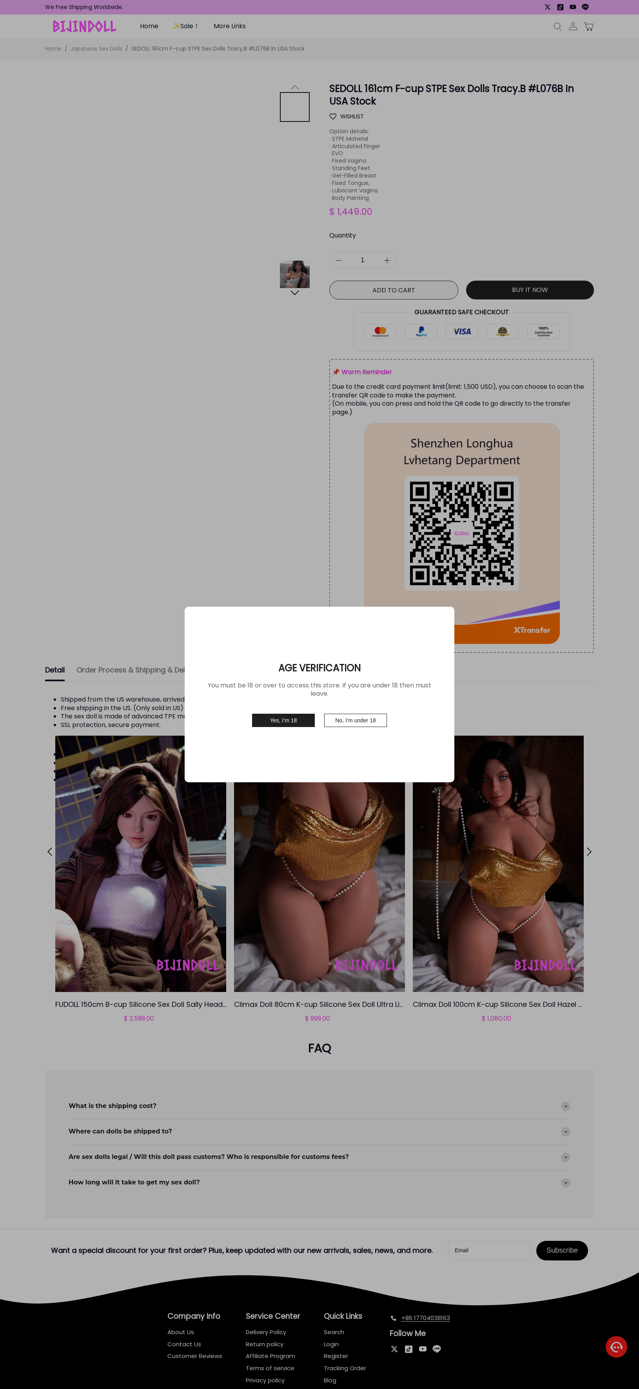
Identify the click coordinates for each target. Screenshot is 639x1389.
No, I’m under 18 (355, 720)
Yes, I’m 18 (283, 720)
